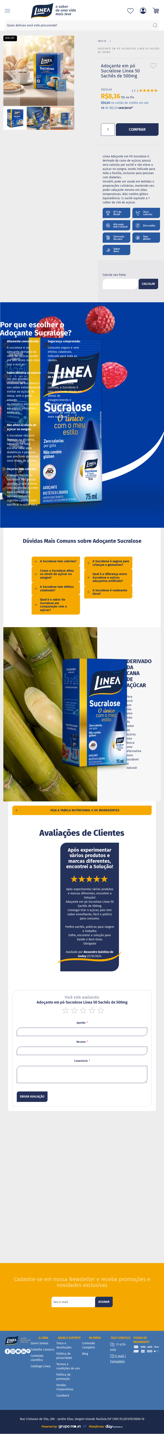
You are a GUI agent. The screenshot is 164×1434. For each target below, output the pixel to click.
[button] (11, 71)
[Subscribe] (104, 1302)
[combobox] (82, 26)
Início (102, 41)
